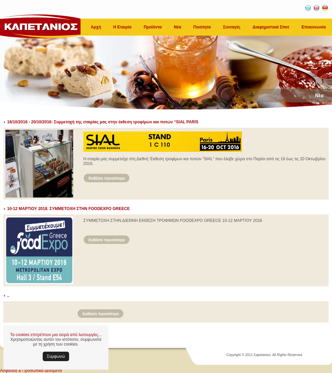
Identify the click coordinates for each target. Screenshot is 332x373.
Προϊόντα (153, 27)
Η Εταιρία (122, 27)
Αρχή (96, 27)
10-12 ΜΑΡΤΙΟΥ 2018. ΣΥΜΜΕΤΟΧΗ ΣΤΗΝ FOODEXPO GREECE (68, 208)
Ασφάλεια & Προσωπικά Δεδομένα (31, 370)
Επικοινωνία (314, 27)
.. (8, 295)
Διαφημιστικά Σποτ (271, 27)
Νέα (177, 27)
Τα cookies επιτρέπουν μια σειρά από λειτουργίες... (56, 334)
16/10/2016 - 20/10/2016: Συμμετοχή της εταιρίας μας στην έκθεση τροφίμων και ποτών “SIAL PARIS (103, 122)
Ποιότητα (202, 27)
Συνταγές (232, 27)
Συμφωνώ (56, 356)
